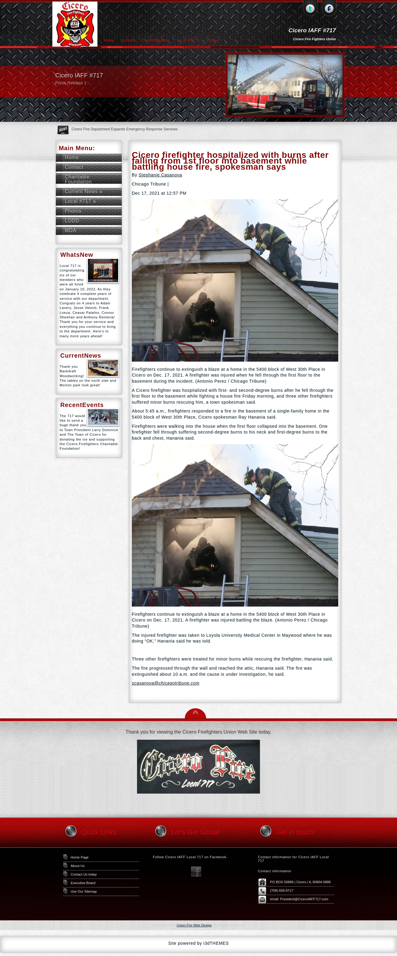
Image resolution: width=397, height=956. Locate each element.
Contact (128, 40)
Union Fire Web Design (194, 925)
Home (109, 40)
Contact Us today (84, 874)
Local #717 (188, 40)
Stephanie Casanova (160, 174)
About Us (78, 866)
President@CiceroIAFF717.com (304, 899)
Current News (156, 40)
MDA (70, 230)
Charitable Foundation (78, 179)
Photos (212, 40)
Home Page (80, 857)
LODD (72, 220)
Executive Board (83, 883)
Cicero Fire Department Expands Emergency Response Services (125, 129)
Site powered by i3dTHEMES (198, 943)
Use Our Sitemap (84, 891)
